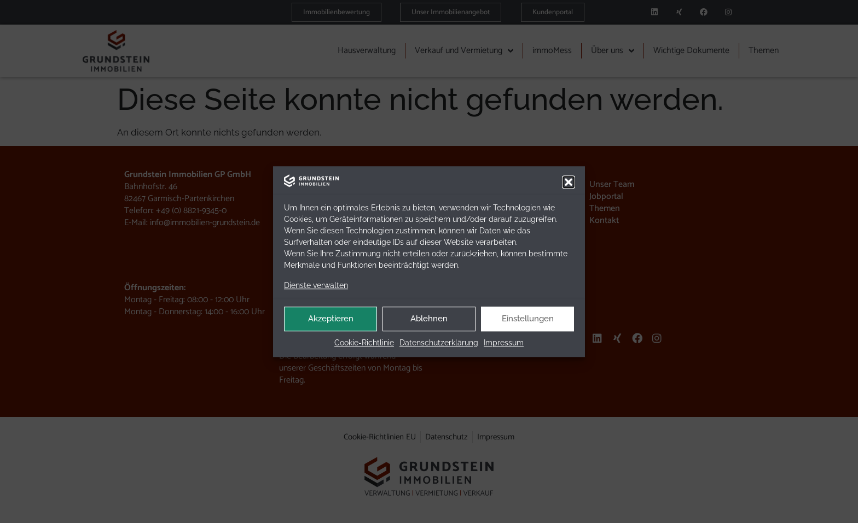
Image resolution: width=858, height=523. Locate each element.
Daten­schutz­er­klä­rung (438, 343)
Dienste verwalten (316, 285)
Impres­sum (504, 343)
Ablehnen (429, 319)
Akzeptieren (330, 319)
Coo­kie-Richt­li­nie (364, 343)
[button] (568, 182)
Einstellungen (528, 319)
